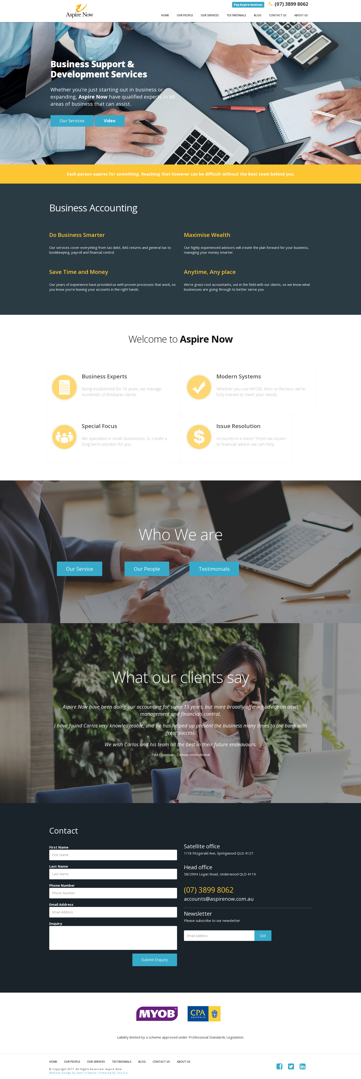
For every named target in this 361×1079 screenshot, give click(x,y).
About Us (301, 15)
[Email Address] (113, 912)
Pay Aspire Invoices (248, 5)
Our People (185, 15)
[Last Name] (113, 874)
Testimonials (236, 15)
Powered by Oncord (113, 1072)
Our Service (79, 568)
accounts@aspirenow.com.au (219, 898)
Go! (263, 935)
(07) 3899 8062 (208, 890)
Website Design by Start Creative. (73, 1072)
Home (165, 15)
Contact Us (277, 15)
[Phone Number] (113, 893)
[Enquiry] (113, 938)
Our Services (210, 15)
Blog (257, 15)
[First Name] (113, 855)
